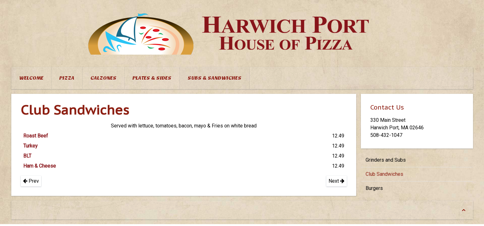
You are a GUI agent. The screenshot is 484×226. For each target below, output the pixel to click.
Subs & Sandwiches (215, 78)
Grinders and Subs (386, 160)
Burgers (374, 188)
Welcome (31, 78)
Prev (31, 181)
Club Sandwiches (384, 174)
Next (337, 181)
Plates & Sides (152, 78)
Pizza (66, 78)
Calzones (103, 78)
